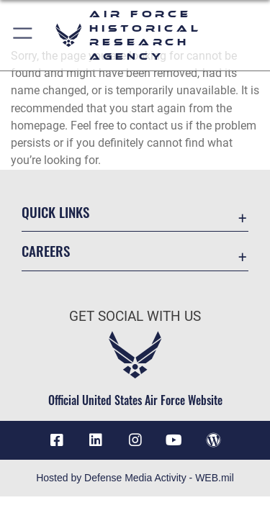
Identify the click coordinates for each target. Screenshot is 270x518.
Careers (46, 250)
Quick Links (55, 211)
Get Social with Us (135, 316)
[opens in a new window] (96, 440)
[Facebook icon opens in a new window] (57, 440)
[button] (23, 35)
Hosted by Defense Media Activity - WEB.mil (135, 477)
